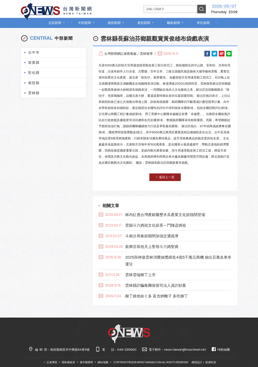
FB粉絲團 (221, 349)
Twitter (214, 53)
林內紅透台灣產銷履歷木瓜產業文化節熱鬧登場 (165, 214)
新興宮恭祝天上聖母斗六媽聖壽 (151, 246)
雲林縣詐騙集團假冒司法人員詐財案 (155, 285)
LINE (229, 53)
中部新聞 (84, 23)
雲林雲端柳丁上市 (140, 274)
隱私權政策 (68, 362)
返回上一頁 (166, 177)
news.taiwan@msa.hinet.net (185, 349)
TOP (248, 353)
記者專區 (52, 362)
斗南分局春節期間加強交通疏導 (151, 236)
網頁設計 (197, 362)
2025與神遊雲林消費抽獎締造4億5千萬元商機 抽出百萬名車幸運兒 (178, 261)
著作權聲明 (86, 362)
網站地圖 (103, 362)
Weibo (222, 53)
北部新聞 (54, 23)
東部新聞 (143, 23)
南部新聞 (114, 23)
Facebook (207, 53)
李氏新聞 (203, 23)
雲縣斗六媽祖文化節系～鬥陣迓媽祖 (155, 225)
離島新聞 (173, 23)
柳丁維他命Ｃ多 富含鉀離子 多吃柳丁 (156, 296)
